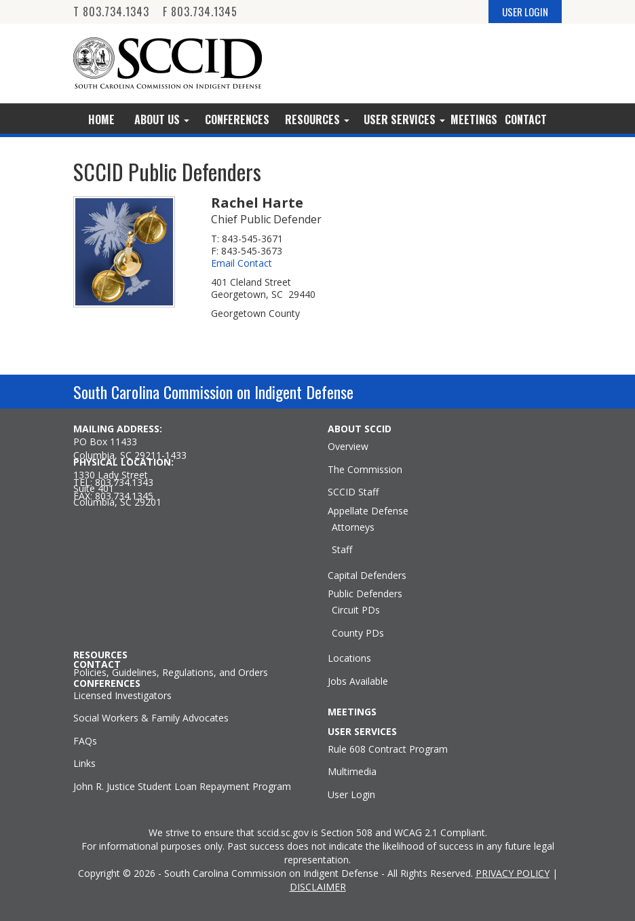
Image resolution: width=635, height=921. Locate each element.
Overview (348, 446)
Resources (317, 119)
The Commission (365, 470)
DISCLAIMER (318, 886)
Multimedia (352, 772)
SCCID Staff (353, 492)
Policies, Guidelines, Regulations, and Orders (170, 672)
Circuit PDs (356, 610)
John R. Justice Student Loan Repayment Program (182, 787)
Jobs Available (358, 681)
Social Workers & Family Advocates (151, 718)
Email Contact (241, 263)
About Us (161, 119)
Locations (349, 658)
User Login (351, 795)
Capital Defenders (367, 575)
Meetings (473, 119)
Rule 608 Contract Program (388, 749)
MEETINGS (352, 712)
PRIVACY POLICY (513, 873)
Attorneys (353, 527)
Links (84, 763)
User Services (404, 119)
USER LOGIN (525, 11)
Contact (526, 119)
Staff (342, 550)
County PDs (358, 633)
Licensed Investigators (122, 696)
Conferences (237, 119)
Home (101, 119)
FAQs (85, 741)
